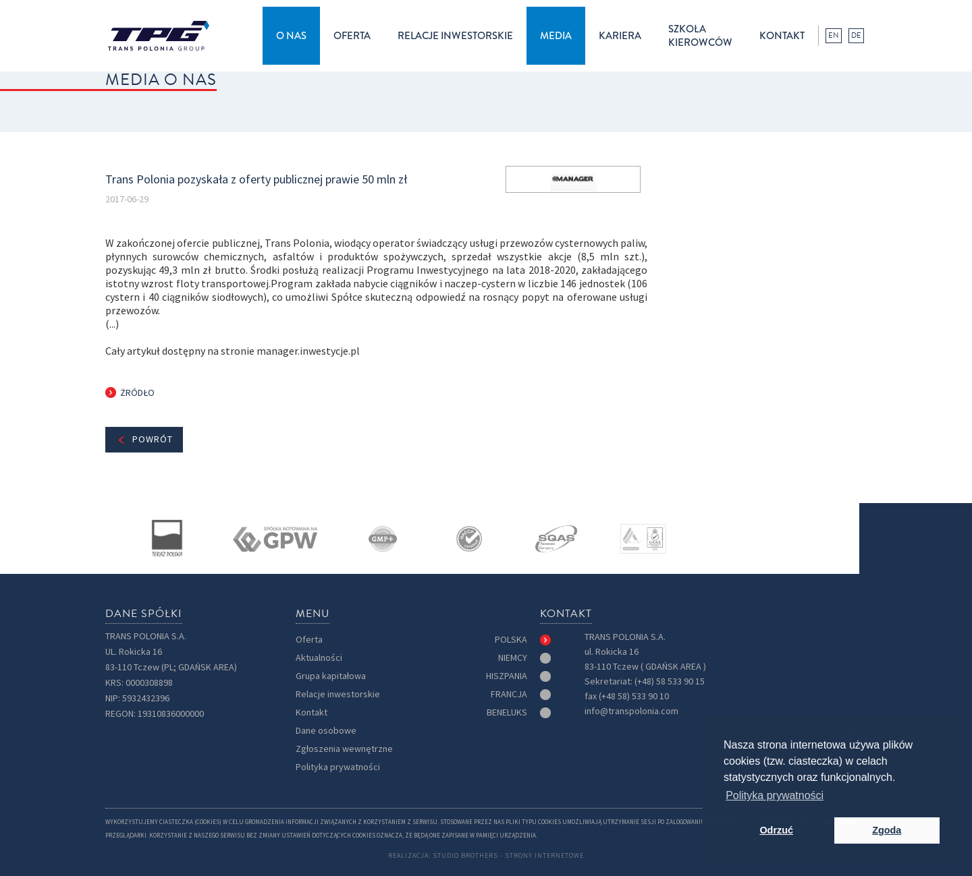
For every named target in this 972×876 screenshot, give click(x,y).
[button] (291, 36)
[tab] (523, 640)
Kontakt (311, 712)
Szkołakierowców (700, 36)
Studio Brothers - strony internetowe (508, 855)
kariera (620, 35)
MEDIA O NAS (161, 79)
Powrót (152, 439)
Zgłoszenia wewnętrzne (344, 748)
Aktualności (319, 657)
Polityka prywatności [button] (775, 795)
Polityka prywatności (338, 767)
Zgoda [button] (886, 830)
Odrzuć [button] (776, 830)
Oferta (309, 639)
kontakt (782, 35)
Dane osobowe (326, 730)
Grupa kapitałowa (331, 676)
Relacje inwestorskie (338, 694)
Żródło (137, 392)
